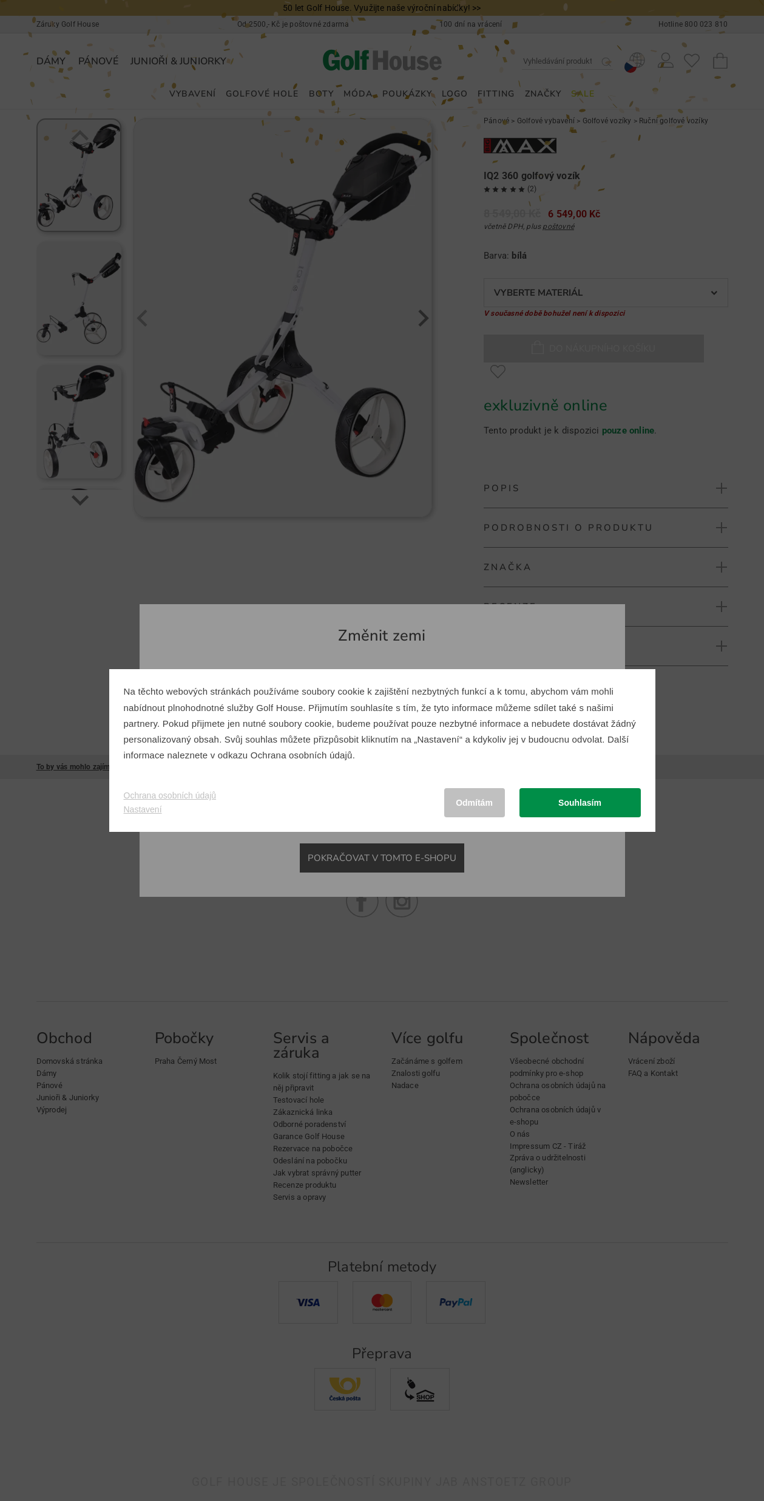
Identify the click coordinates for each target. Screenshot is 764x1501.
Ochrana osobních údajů (302, 755)
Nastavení (143, 809)
